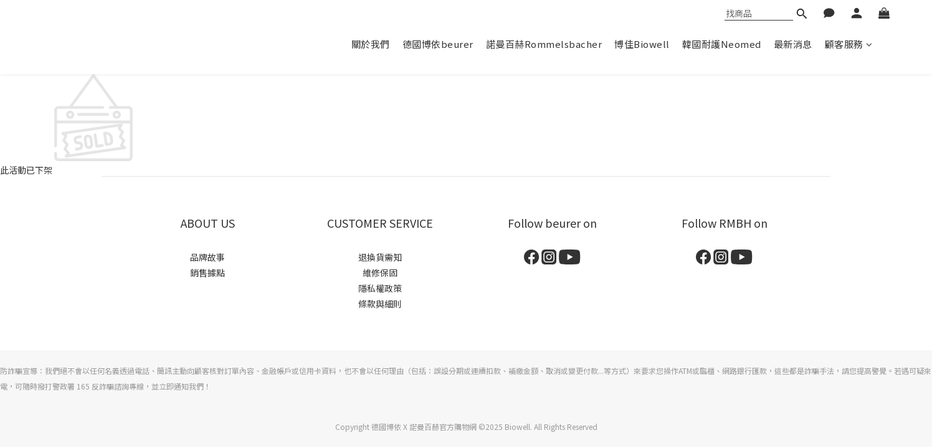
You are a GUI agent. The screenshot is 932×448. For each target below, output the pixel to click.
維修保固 (380, 272)
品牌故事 (207, 257)
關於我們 (370, 43)
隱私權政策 (380, 288)
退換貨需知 (380, 257)
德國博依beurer (437, 43)
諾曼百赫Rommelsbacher (544, 43)
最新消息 (793, 43)
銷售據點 (207, 272)
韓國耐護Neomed (721, 43)
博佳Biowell (642, 43)
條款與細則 (380, 303)
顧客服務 (849, 43)
